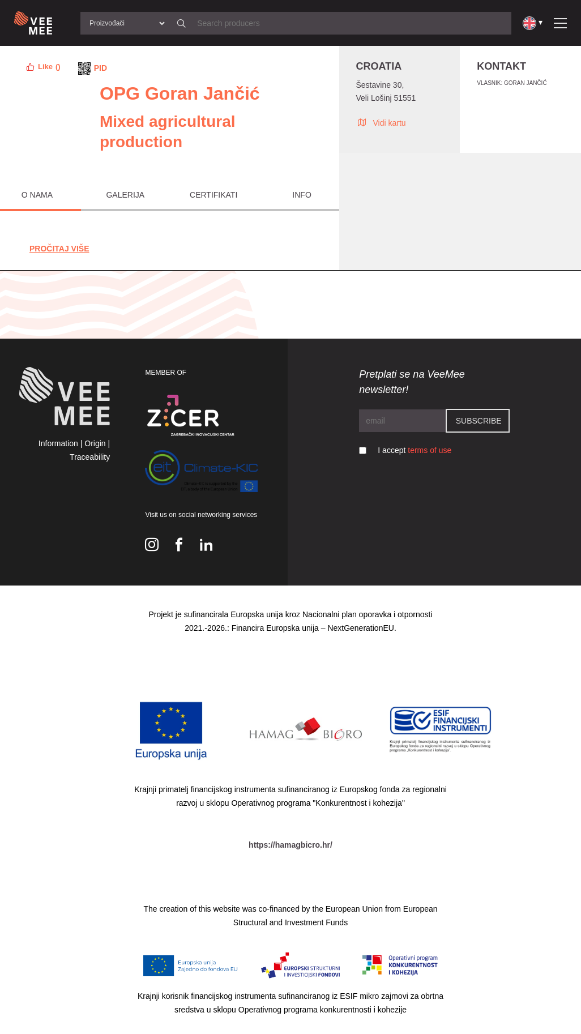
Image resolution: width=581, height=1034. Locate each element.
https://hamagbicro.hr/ (290, 844)
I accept (414, 450)
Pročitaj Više (59, 248)
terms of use (429, 450)
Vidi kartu (381, 122)
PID (100, 67)
